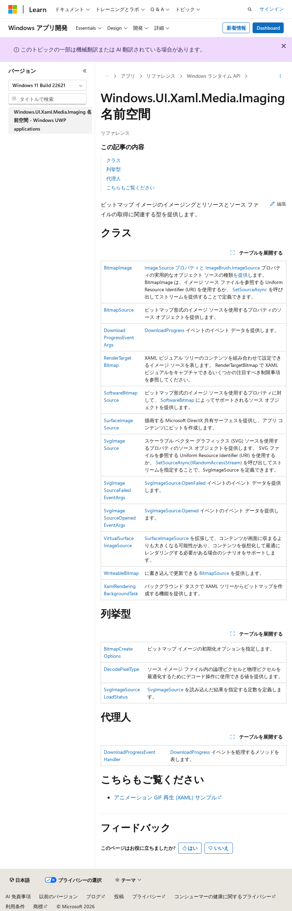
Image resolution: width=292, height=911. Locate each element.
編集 (278, 203)
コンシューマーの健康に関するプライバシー (222, 896)
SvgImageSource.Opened (172, 510)
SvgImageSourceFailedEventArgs (117, 490)
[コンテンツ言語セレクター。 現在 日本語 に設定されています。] (20, 880)
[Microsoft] (12, 9)
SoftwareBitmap (177, 400)
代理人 (113, 178)
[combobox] (47, 85)
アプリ (128, 76)
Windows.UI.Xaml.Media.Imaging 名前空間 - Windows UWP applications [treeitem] (53, 120)
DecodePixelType (121, 669)
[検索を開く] (250, 9)
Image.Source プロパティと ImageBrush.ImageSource (202, 267)
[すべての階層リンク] (107, 76)
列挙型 (113, 169)
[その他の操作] (280, 76)
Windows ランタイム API (213, 76)
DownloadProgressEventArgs (119, 337)
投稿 (119, 896)
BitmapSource (119, 309)
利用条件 (15, 906)
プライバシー (146, 896)
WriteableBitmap (121, 573)
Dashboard (268, 28)
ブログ (93, 896)
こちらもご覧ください (130, 187)
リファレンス (160, 76)
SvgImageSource (165, 689)
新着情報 (236, 28)
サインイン (271, 9)
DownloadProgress (164, 330)
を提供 (240, 275)
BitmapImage (118, 267)
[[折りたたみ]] (84, 71)
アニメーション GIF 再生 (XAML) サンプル (165, 797)
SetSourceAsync (249, 289)
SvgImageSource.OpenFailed (175, 483)
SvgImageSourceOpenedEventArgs (120, 517)
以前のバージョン (58, 896)
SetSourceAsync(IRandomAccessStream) (199, 462)
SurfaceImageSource (167, 538)
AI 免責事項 (18, 896)
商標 (38, 906)
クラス (113, 160)
